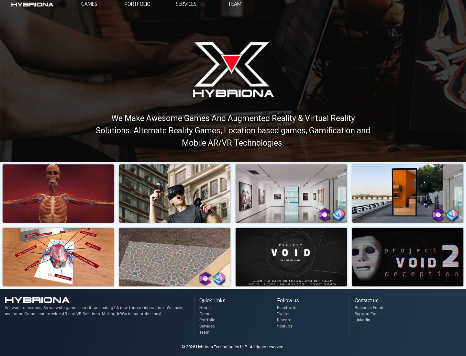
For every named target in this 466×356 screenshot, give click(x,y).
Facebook (286, 307)
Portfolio (207, 319)
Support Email (368, 313)
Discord (284, 319)
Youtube (285, 326)
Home (205, 307)
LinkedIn (362, 319)
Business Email (369, 307)
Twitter (283, 313)
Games (206, 313)
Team (204, 332)
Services (207, 326)
